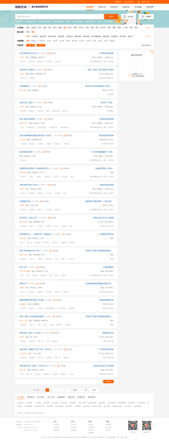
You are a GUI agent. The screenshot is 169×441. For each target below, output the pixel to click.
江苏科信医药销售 (106, 349)
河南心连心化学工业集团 (103, 218)
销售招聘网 (27, 413)
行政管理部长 (90, 21)
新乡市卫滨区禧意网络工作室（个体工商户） (99, 86)
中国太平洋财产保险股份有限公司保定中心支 (99, 251)
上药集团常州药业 (106, 234)
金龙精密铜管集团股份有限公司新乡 (99, 284)
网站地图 (108, 424)
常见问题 (91, 427)
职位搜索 (108, 427)
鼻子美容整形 (58, 21)
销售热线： (19, 421)
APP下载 (130, 2)
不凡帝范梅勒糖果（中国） (102, 152)
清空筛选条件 (146, 45)
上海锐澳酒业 (108, 267)
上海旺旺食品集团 (106, 53)
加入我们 (74, 424)
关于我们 (56, 424)
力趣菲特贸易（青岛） (104, 168)
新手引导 (91, 430)
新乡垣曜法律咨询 (106, 135)
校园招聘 (150, 7)
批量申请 (108, 381)
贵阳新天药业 (108, 333)
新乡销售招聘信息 (38, 413)
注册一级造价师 (120, 21)
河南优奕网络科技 (106, 300)
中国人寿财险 (77, 21)
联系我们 (74, 427)
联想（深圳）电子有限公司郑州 (101, 70)
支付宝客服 (108, 21)
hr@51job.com (28, 430)
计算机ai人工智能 (44, 21)
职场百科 (126, 7)
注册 (148, 2)
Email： (20, 427)
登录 (143, 2)
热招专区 (90, 7)
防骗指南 (91, 433)
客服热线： (19, 424)
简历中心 (108, 430)
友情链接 (74, 430)
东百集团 (132, 21)
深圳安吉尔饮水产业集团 (103, 366)
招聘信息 (118, 2)
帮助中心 (91, 424)
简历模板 (138, 7)
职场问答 (114, 7)
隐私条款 (56, 430)
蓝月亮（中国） (107, 103)
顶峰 (99, 21)
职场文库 (102, 7)
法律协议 (56, 427)
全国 (27, 27)
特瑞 (68, 21)
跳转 (94, 390)
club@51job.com (28, 427)
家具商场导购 (30, 21)
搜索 (111, 17)
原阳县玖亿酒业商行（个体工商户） (99, 201)
